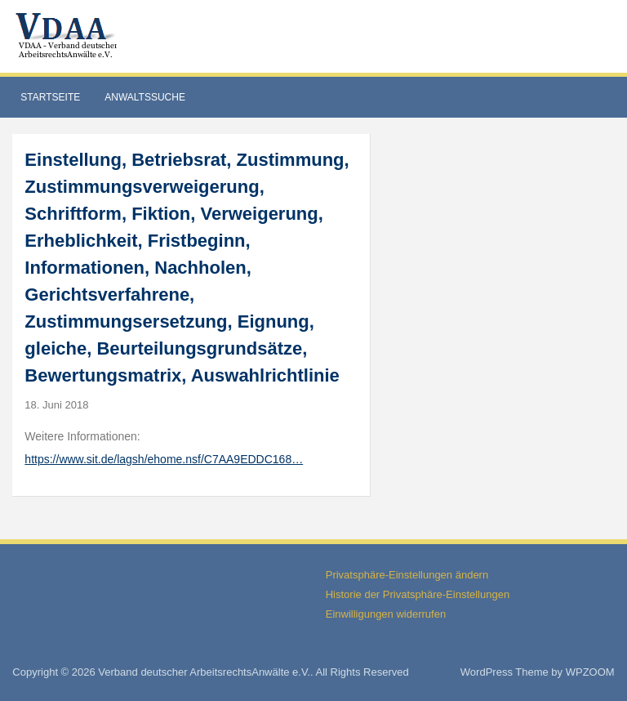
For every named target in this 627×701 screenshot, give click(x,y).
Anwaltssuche (144, 97)
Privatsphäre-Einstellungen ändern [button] (407, 575)
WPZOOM (590, 672)
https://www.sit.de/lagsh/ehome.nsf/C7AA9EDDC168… (163, 459)
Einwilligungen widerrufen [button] (386, 614)
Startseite (50, 97)
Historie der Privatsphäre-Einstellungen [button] (417, 594)
